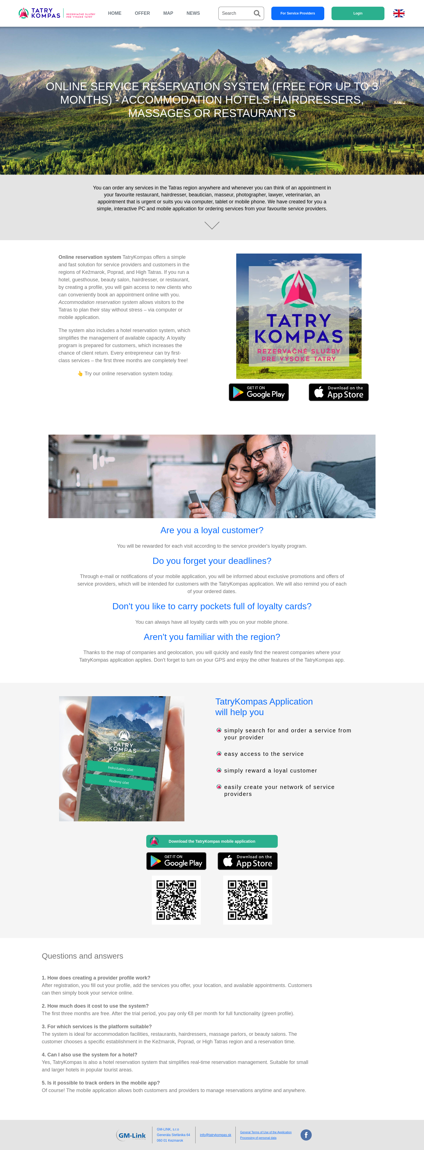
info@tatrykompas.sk (215, 1135)
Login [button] (358, 13)
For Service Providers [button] (298, 13)
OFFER (142, 13)
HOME (114, 13)
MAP (168, 13)
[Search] (234, 13)
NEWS (193, 13)
